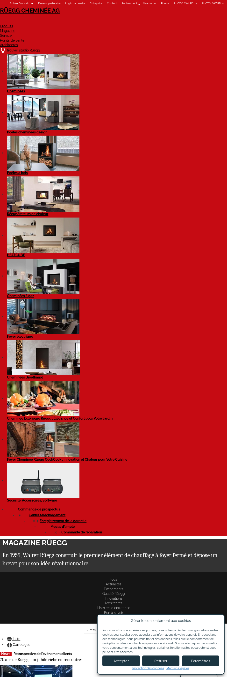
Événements (48, 85)
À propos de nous (81, 627)
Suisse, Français (16, 3)
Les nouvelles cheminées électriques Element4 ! (195, 222)
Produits (81, 21)
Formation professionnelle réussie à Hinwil (81, 141)
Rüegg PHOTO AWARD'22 (138, 501)
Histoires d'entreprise (157, 85)
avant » (134, 102)
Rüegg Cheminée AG (24, 18)
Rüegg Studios (16, 90)
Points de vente (174, 21)
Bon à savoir (188, 85)
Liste (6, 121)
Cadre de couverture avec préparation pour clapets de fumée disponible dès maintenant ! (140, 326)
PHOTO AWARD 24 (213, 3)
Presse (165, 3)
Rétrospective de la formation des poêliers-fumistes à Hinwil (142, 417)
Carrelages (28, 121)
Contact (112, 3)
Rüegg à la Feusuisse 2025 (80, 227)
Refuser (160, 661)
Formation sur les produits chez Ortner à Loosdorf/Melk (26, 229)
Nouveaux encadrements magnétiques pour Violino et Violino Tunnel (199, 316)
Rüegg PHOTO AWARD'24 (80, 395)
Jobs (70, 631)
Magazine (110, 21)
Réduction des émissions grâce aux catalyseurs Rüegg (198, 145)
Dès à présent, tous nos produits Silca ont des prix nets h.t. (23, 494)
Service (139, 21)
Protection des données (148, 668)
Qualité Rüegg (75, 85)
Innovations (101, 85)
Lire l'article (10, 208)
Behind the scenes (132, 138)
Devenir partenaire (49, 3)
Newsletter (149, 3)
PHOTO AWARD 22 (185, 3)
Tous (6, 85)
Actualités (24, 85)
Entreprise (96, 3)
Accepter (121, 661)
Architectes (213, 21)
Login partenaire (75, 3)
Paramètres (200, 661)
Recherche (128, 3)
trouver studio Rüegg (27, 622)
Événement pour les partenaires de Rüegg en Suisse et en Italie (79, 303)
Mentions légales (87, 669)
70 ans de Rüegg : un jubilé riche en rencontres (23, 145)
